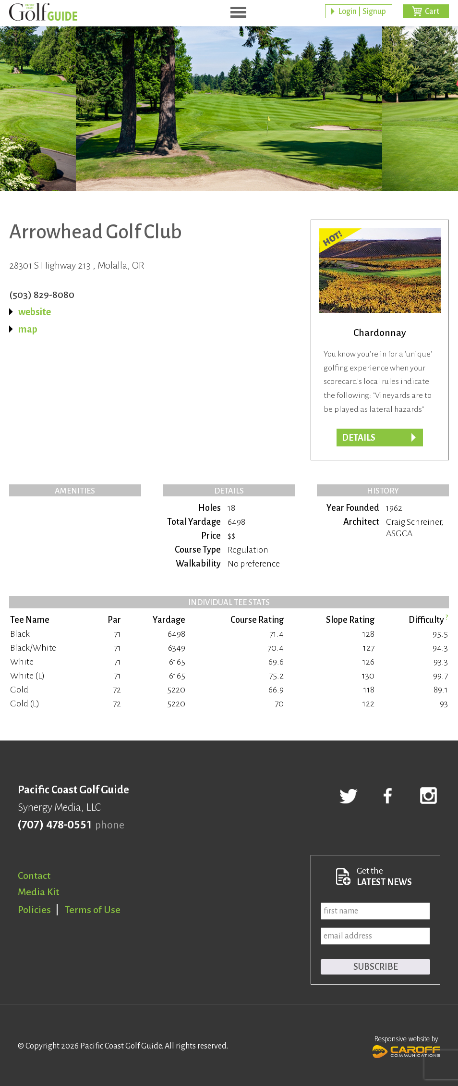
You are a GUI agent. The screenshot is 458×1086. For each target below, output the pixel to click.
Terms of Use (93, 909)
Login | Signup (362, 12)
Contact (34, 875)
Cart (432, 12)
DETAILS (358, 438)
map (27, 329)
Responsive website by (406, 1045)
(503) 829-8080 (41, 294)
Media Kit (38, 892)
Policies (34, 909)
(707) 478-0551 (54, 825)
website (34, 312)
